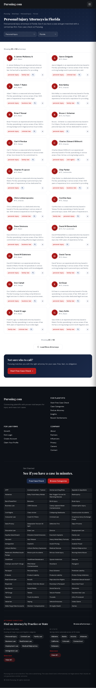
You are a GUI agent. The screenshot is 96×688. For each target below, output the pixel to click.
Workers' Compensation (35, 606)
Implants (30, 544)
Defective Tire (55, 524)
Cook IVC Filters (33, 517)
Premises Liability (78, 571)
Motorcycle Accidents (35, 553)
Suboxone (75, 588)
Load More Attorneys (48, 347)
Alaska (64, 637)
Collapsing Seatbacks (57, 513)
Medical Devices (55, 548)
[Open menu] (89, 4)
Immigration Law (12, 651)
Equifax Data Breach (12, 535)
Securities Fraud (78, 584)
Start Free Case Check (21, 371)
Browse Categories (58, 481)
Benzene (30, 501)
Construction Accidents (80, 513)
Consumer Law (10, 517)
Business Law (9, 506)
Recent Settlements (58, 418)
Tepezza (8, 597)
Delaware (54, 646)
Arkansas (83, 637)
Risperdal (8, 584)
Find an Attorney (57, 410)
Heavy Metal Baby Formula (59, 540)
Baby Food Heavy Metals (36, 495)
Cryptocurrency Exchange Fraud (81, 518)
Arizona (73, 637)
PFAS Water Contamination (32, 565)
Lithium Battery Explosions (36, 548)
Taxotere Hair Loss (78, 593)
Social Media (31, 588)
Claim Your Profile (11, 443)
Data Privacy (9, 524)
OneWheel (8, 560)
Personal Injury (26, 14)
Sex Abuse (8, 588)
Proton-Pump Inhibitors (80, 575)
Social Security (55, 588)
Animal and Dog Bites (57, 490)
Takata (29, 593)
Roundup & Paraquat (57, 584)
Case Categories (57, 406)
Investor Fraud (77, 544)
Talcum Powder (55, 593)
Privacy (53, 443)
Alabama (54, 637)
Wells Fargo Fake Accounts (14, 606)
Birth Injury (54, 501)
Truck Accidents (33, 597)
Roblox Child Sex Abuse (35, 584)
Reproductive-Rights (57, 580)
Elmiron (52, 531)
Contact (53, 450)
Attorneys (15, 14)
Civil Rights (9, 513)
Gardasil (8, 540)
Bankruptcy (76, 495)
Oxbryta (75, 560)
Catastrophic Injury (79, 506)
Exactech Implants (56, 535)
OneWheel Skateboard (35, 560)
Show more (8, 656)
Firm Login (8, 435)
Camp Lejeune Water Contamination (57, 507)
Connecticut (78, 641)
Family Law (76, 535)
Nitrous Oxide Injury (57, 553)
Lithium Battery (10, 548)
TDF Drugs (8, 593)
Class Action (31, 513)
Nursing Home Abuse (79, 553)
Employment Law (78, 531)
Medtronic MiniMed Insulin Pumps (14, 554)
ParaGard (53, 564)
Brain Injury (76, 501)
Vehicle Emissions (56, 602)
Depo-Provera (77, 524)
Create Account (10, 439)
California (54, 641)
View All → (10, 660)
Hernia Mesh (76, 540)
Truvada (52, 597)
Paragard (75, 564)
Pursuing (7, 14)
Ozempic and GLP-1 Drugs (14, 564)
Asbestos (8, 495)
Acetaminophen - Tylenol (36, 490)
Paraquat (8, 571)
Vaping (29, 602)
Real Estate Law (10, 580)
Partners (53, 435)
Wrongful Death (55, 606)
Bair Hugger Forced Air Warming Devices (58, 496)
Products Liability (56, 575)
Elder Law (30, 531)
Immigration (9, 544)
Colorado (65, 641)
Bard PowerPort (10, 501)
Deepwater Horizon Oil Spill (35, 525)
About (53, 431)
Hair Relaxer (31, 540)
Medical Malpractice (79, 548)
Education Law (10, 531)
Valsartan (8, 602)
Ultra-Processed (78, 597)
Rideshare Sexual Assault (81, 580)
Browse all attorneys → (83, 624)
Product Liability (33, 575)
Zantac (74, 606)
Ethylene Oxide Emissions (36, 535)
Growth (7, 431)
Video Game (76, 602)
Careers (53, 446)
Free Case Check (36, 481)
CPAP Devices (32, 506)
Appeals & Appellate (79, 490)
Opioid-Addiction (56, 560)
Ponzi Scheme (55, 571)
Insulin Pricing (54, 544)
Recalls (29, 580)
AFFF (6, 490)
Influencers (54, 439)
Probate (8, 575)
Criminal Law (54, 517)
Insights (53, 414)
